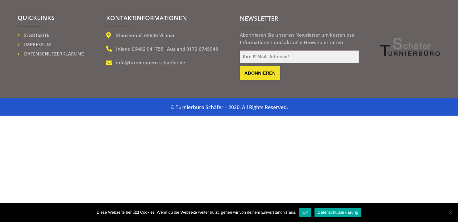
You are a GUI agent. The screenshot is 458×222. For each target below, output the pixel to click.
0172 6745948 (202, 49)
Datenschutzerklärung (54, 54)
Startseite (36, 35)
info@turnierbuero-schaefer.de (150, 63)
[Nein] (450, 212)
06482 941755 (148, 49)
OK (305, 212)
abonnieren (260, 73)
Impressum (37, 44)
